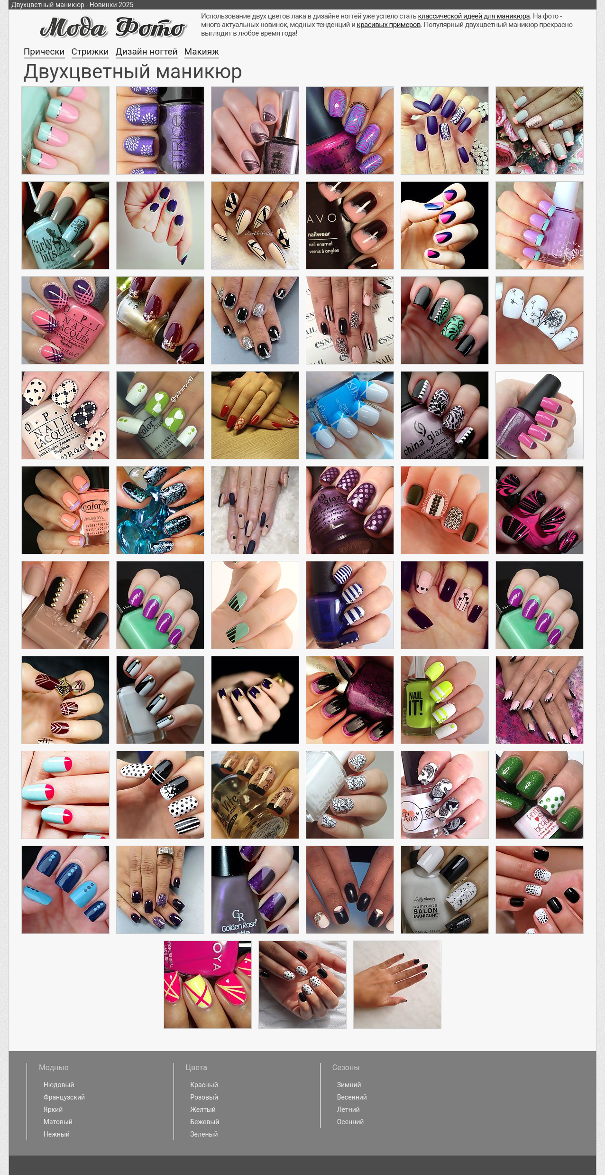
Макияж (201, 51)
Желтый (203, 1109)
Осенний (350, 1122)
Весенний (352, 1097)
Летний (348, 1109)
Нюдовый (59, 1085)
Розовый (204, 1097)
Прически (44, 51)
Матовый (58, 1122)
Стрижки (90, 51)
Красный (204, 1085)
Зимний (349, 1085)
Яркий (53, 1109)
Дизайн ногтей (147, 51)
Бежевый (204, 1122)
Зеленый (204, 1134)
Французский (64, 1097)
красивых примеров (389, 24)
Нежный (57, 1134)
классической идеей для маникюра (474, 16)
